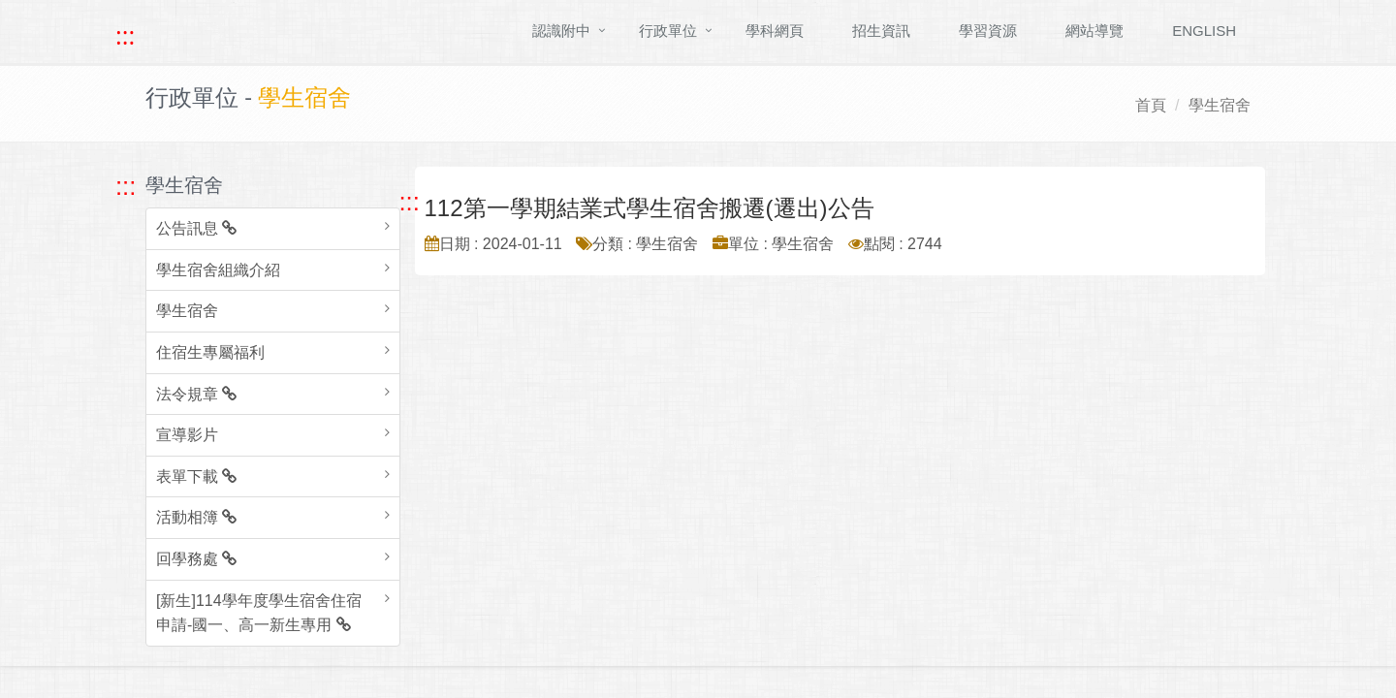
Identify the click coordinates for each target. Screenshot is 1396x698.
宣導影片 (187, 435)
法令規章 (196, 394)
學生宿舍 (1220, 105)
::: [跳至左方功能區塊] (125, 186)
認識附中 (561, 30)
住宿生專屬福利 (210, 352)
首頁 (1150, 105)
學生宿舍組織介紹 (218, 270)
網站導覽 (1094, 30)
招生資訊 (881, 30)
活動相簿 (196, 517)
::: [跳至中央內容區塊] (409, 201)
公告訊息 (196, 228)
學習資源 (988, 30)
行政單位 (668, 30)
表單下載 (196, 476)
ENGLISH (1204, 30)
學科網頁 (775, 30)
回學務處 (196, 559)
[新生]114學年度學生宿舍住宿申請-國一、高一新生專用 (259, 613)
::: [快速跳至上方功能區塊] (125, 36)
